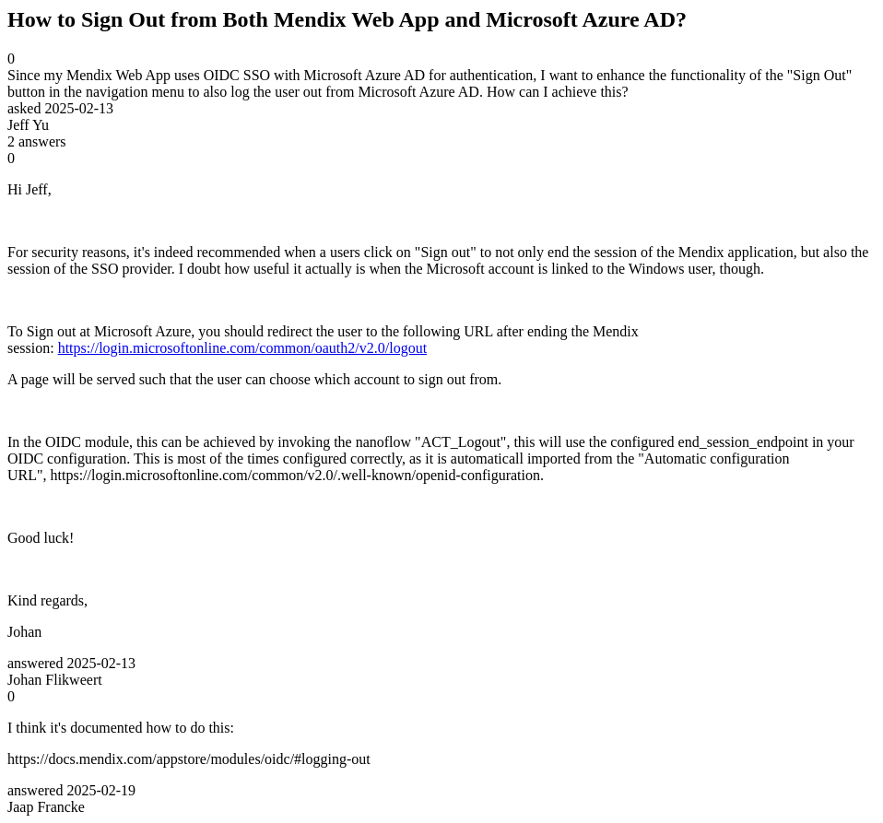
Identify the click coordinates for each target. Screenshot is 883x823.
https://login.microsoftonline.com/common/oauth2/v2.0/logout (242, 348)
